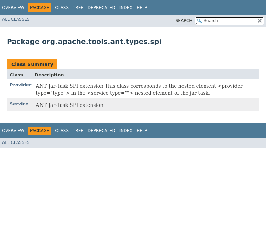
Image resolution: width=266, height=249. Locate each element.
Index (126, 7)
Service (19, 104)
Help (141, 7)
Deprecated (101, 7)
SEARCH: (185, 20)
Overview (13, 7)
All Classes (15, 19)
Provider (20, 84)
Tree (78, 7)
